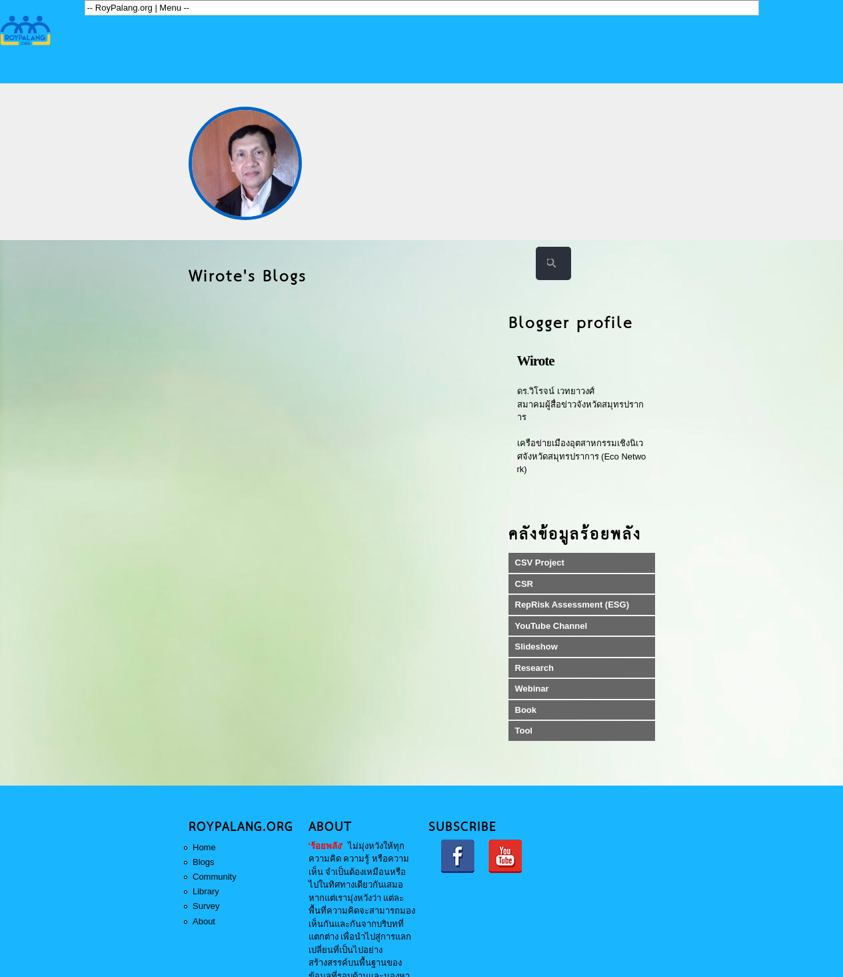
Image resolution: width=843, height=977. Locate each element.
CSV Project (539, 563)
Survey (206, 906)
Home (204, 847)
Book (526, 710)
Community (215, 877)
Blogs (204, 862)
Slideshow (536, 647)
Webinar (532, 689)
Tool (523, 731)
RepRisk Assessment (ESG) (572, 605)
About (204, 921)
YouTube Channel (551, 626)
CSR (524, 584)
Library (206, 891)
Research (534, 668)
